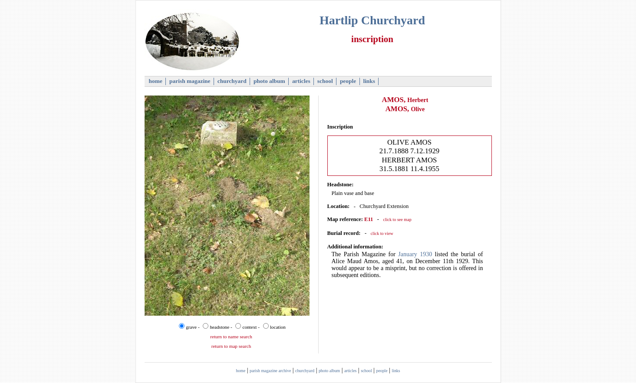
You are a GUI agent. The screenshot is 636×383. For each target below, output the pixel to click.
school (325, 81)
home (155, 81)
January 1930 (415, 254)
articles (301, 81)
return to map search (231, 346)
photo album (269, 81)
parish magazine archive (270, 370)
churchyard (232, 81)
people (348, 81)
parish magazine (190, 81)
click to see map (397, 219)
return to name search (231, 336)
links (369, 81)
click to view (382, 233)
